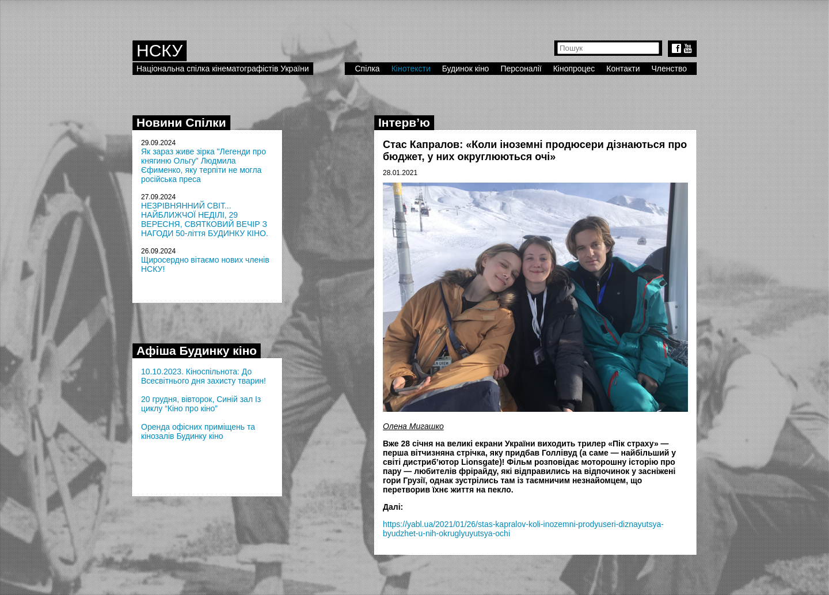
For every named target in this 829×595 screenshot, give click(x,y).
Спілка (367, 68)
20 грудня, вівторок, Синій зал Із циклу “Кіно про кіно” (201, 404)
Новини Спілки (181, 122)
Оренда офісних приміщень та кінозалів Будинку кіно (198, 431)
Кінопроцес (574, 68)
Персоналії (520, 68)
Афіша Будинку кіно (196, 350)
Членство (669, 68)
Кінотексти (411, 68)
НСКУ (159, 50)
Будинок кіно (465, 68)
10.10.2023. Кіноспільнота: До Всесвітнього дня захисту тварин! (203, 376)
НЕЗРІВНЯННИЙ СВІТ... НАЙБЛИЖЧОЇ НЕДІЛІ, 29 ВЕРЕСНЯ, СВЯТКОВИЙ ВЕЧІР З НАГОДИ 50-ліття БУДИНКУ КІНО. (204, 219)
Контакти (623, 68)
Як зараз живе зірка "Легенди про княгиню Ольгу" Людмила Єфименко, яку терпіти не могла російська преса (203, 165)
